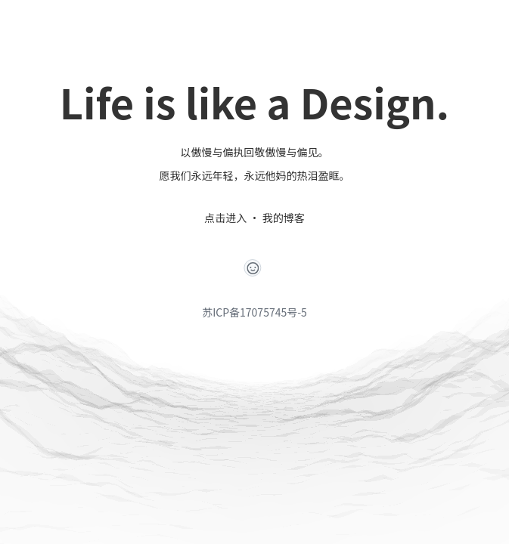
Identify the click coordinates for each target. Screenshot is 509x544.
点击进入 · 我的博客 (254, 217)
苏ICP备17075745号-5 (254, 312)
